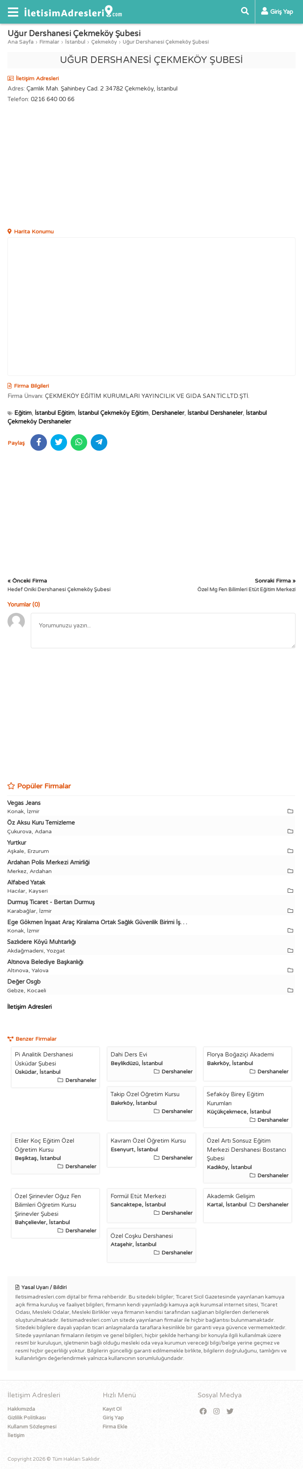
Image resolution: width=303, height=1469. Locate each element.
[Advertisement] (151, 166)
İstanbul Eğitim (55, 412)
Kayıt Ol (112, 1409)
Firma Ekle (115, 1427)
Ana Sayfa (20, 42)
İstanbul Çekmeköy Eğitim (113, 412)
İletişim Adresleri (29, 1006)
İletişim (15, 1435)
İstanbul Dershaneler (215, 412)
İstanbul (75, 42)
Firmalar (49, 42)
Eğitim (23, 412)
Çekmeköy (104, 42)
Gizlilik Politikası (26, 1418)
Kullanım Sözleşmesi (31, 1427)
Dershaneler (168, 412)
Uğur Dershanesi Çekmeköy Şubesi (166, 42)
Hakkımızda (21, 1409)
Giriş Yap (113, 1418)
